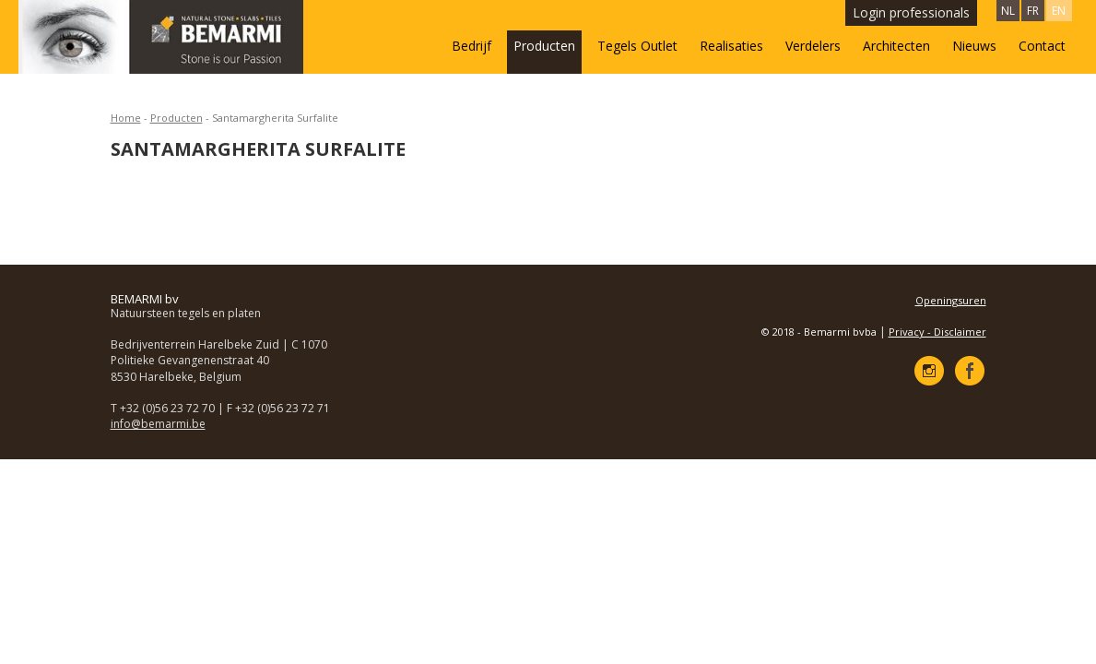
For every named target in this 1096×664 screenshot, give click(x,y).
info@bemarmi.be (158, 424)
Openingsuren (950, 300)
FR (1033, 10)
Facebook (969, 370)
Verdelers (813, 45)
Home (126, 118)
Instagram (929, 370)
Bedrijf (471, 45)
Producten (544, 45)
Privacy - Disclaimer (937, 331)
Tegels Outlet (637, 45)
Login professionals (911, 12)
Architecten (896, 45)
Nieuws (974, 45)
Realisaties (731, 45)
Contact (1042, 45)
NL (1008, 10)
